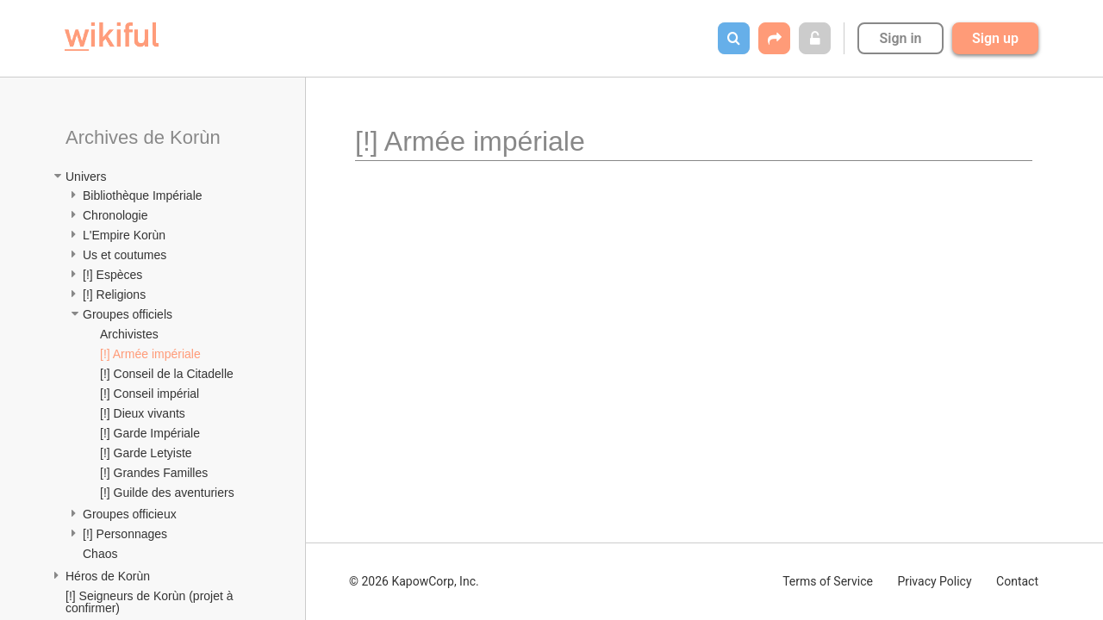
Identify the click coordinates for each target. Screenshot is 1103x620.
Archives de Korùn (143, 137)
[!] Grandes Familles (154, 473)
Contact (1017, 581)
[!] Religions (114, 294)
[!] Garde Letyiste (146, 453)
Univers (85, 176)
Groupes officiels (127, 314)
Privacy (934, 581)
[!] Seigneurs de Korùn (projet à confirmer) (150, 602)
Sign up (995, 38)
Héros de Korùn (107, 576)
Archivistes (129, 334)
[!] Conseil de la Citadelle (167, 374)
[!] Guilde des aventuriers (167, 492)
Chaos (100, 554)
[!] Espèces (112, 275)
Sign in (900, 38)
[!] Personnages (125, 534)
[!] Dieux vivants (142, 413)
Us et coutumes (124, 255)
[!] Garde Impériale (150, 433)
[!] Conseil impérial (149, 393)
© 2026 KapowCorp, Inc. (414, 581)
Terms (827, 581)
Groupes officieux (130, 514)
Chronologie (115, 215)
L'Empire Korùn (124, 235)
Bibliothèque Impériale (143, 195)
